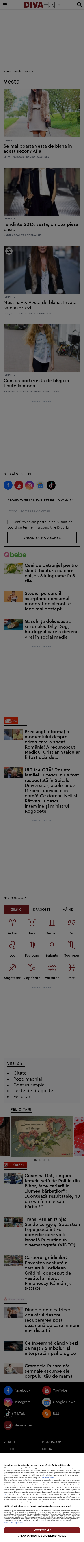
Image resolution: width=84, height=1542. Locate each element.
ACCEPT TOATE (41, 1530)
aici (5, 1494)
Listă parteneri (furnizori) (13, 1523)
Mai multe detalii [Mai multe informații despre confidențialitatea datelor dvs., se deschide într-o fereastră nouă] (48, 1478)
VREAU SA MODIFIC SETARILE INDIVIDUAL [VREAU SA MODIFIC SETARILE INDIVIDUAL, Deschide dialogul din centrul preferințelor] (42, 1536)
